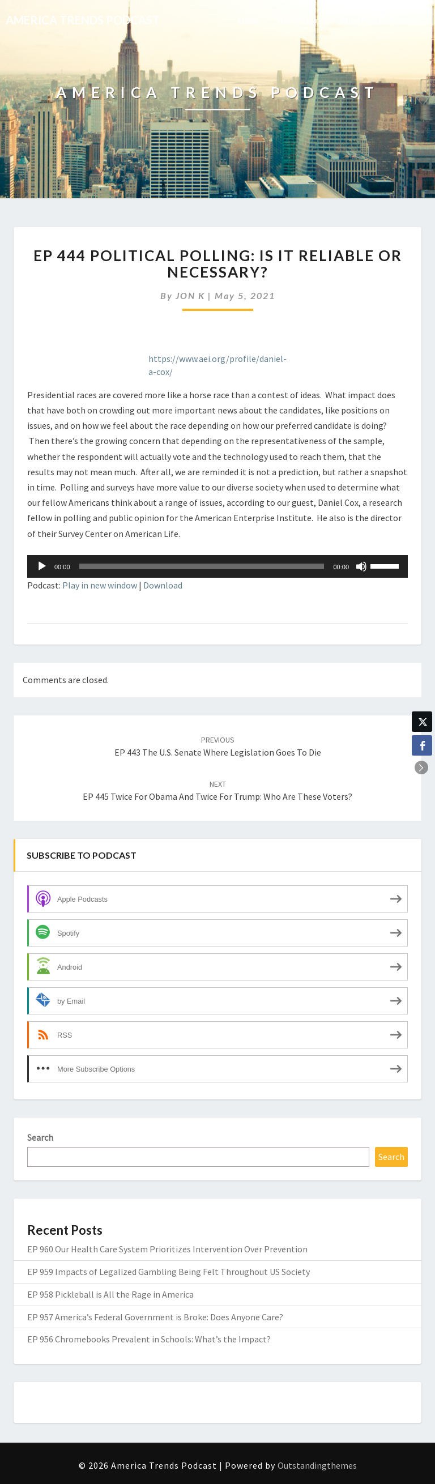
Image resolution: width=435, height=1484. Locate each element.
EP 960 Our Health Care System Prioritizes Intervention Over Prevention (167, 1249)
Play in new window (99, 585)
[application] (217, 566)
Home (249, 20)
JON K (190, 295)
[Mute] (361, 566)
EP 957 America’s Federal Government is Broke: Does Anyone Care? (155, 1317)
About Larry (300, 20)
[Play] (42, 566)
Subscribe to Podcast (380, 20)
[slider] (202, 566)
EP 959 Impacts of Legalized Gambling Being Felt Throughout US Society (168, 1271)
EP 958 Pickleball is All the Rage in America (110, 1294)
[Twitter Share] (422, 721)
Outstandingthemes (317, 1465)
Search (40, 1137)
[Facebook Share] (422, 745)
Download (162, 585)
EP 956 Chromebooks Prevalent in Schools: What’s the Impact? (149, 1339)
